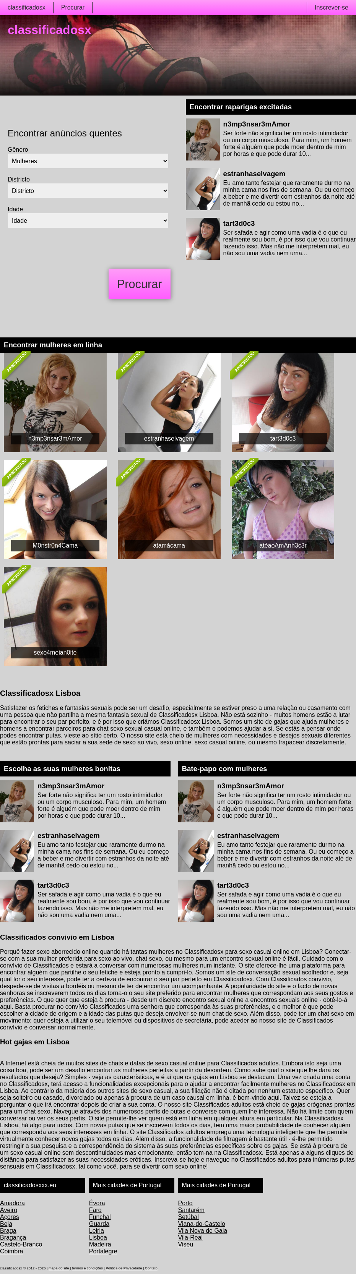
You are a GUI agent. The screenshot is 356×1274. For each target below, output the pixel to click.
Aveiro (8, 1210)
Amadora (12, 1203)
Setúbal (188, 1217)
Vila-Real (190, 1237)
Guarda (99, 1224)
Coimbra (11, 1251)
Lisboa (98, 1237)
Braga (8, 1230)
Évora (97, 1203)
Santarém (191, 1210)
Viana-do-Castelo (201, 1224)
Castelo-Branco (21, 1244)
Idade (15, 209)
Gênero (18, 149)
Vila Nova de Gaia (203, 1230)
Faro (95, 1210)
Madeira (100, 1244)
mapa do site (59, 1268)
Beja (6, 1224)
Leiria (96, 1230)
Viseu (185, 1244)
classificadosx (27, 7)
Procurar (73, 7)
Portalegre (103, 1251)
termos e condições (87, 1268)
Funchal (100, 1217)
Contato (151, 1268)
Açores (9, 1217)
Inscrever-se (331, 7)
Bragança (13, 1237)
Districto (19, 179)
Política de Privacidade (124, 1268)
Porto (185, 1203)
